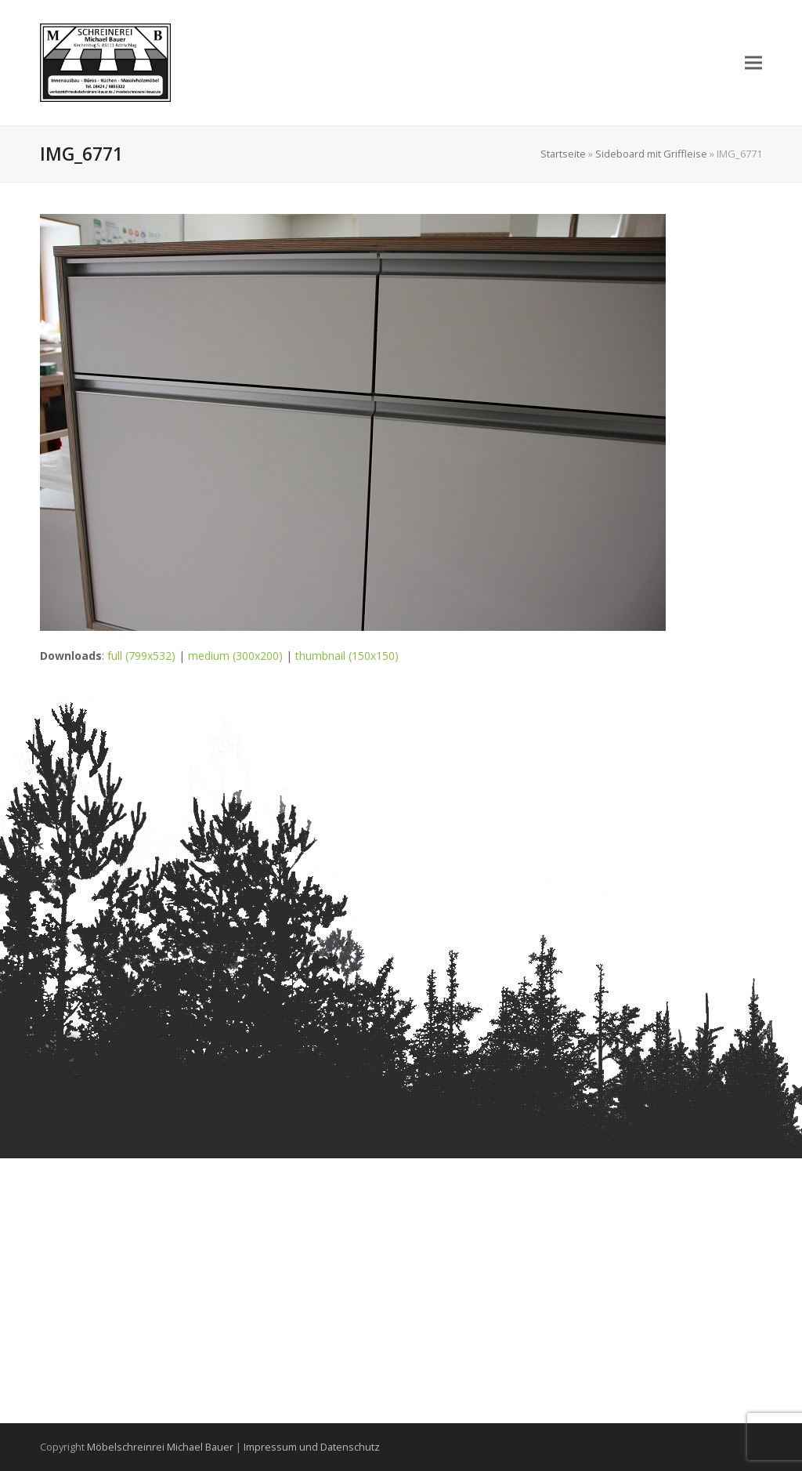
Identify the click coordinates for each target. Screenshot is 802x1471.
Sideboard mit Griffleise (651, 154)
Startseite (563, 154)
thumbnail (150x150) (347, 655)
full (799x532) (141, 655)
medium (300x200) (235, 655)
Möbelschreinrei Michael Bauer (160, 1447)
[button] (753, 62)
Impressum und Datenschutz (312, 1447)
